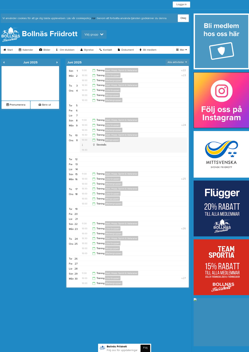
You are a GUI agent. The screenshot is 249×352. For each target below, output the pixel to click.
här (93, 18)
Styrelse (87, 50)
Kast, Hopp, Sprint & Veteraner (121, 70)
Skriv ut (45, 105)
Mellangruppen (114, 80)
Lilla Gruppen (113, 75)
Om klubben (65, 50)
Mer (181, 50)
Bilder (44, 50)
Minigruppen (112, 95)
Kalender (26, 50)
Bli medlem (148, 50)
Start (8, 50)
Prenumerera (15, 105)
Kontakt (106, 50)
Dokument (126, 50)
